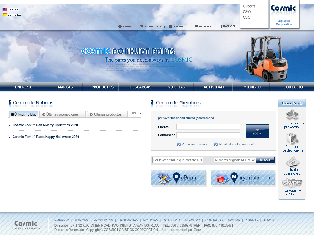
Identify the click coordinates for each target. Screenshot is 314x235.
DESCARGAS (128, 220)
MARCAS (81, 220)
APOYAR (234, 220)
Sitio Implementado (174, 230)
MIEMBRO (192, 220)
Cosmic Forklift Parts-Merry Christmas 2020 (45, 125)
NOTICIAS (150, 220)
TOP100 (269, 220)
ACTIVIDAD (171, 220)
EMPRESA (61, 220)
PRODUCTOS (103, 220)
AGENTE (252, 220)
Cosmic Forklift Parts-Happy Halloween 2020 (46, 137)
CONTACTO (214, 220)
